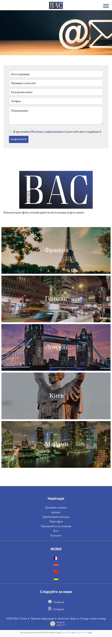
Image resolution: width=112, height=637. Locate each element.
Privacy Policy (66, 632)
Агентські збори (67, 618)
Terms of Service (81, 632)
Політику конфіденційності (48, 131)
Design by (56, 623)
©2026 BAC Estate (16, 618)
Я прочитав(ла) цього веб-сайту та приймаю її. (57, 131)
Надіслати (19, 139)
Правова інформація (42, 618)
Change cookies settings (93, 618)
